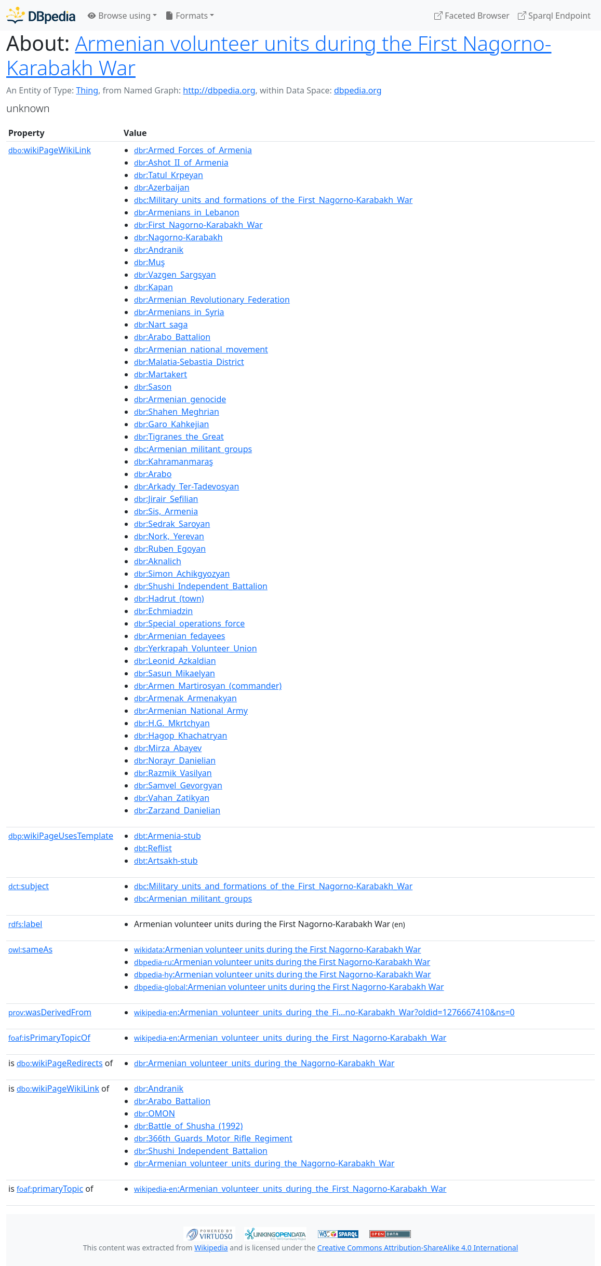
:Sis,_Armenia (166, 511)
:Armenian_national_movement (201, 349)
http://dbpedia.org (219, 90)
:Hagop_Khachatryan (180, 735)
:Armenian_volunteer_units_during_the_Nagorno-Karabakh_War (264, 1063)
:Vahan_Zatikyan (171, 798)
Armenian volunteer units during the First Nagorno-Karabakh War (279, 55)
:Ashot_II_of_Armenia (181, 162)
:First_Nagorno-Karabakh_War (198, 224)
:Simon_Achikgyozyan (182, 573)
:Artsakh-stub (166, 860)
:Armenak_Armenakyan (185, 698)
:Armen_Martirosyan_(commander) (208, 685)
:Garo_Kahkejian (171, 424)
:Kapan (153, 287)
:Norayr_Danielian (175, 760)
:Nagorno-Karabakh (178, 237)
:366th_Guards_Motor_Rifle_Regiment (213, 1138)
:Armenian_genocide (180, 399)
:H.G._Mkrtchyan (172, 723)
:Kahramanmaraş (173, 461)
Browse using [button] (119, 15)
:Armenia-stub (167, 835)
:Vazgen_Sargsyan (175, 274)
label (25, 924)
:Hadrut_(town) (169, 598)
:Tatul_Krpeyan (168, 175)
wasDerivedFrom (49, 1012)
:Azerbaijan (162, 187)
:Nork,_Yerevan (169, 536)
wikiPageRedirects (60, 1063)
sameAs (30, 949)
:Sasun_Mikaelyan (174, 673)
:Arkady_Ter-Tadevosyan (186, 486)
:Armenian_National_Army (191, 710)
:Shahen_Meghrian (176, 411)
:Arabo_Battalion (172, 337)
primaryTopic (50, 1188)
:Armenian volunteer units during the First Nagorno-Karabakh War (277, 949)
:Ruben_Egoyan (170, 548)
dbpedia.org (358, 90)
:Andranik (158, 249)
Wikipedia (211, 1248)
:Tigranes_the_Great (179, 436)
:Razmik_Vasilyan (173, 773)
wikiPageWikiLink (49, 150)
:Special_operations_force (189, 623)
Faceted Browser (472, 15)
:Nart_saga (161, 324)
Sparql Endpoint (554, 15)
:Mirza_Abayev (168, 748)
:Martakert (160, 374)
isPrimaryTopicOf (49, 1037)
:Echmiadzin (163, 611)
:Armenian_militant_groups (193, 449)
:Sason (152, 386)
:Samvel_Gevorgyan (178, 785)
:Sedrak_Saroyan (172, 523)
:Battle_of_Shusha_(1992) (188, 1126)
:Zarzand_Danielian (177, 810)
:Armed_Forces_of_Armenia (193, 150)
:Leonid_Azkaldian (175, 660)
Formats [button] (186, 15)
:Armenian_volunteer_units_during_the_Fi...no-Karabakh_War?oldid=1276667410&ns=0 (324, 1012)
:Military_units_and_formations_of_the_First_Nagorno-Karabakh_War (273, 200)
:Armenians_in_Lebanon (186, 212)
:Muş (149, 262)
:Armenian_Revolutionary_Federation (212, 299)
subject (28, 886)
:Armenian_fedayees (179, 636)
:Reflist (153, 848)
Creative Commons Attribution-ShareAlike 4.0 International (417, 1248)
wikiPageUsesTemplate (60, 835)
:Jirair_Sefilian (166, 499)
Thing (87, 90)
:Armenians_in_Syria (179, 312)
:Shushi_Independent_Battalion (201, 586)
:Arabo (152, 474)
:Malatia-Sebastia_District (189, 361)
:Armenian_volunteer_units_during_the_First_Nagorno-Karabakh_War (290, 1037)
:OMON (154, 1113)
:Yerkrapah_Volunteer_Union (195, 648)
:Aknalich (157, 561)
